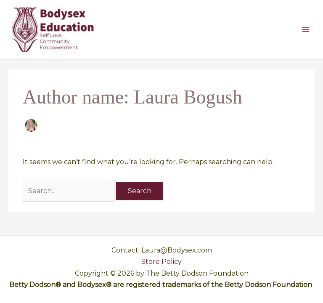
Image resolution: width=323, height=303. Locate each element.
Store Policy (161, 262)
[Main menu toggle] (306, 29)
